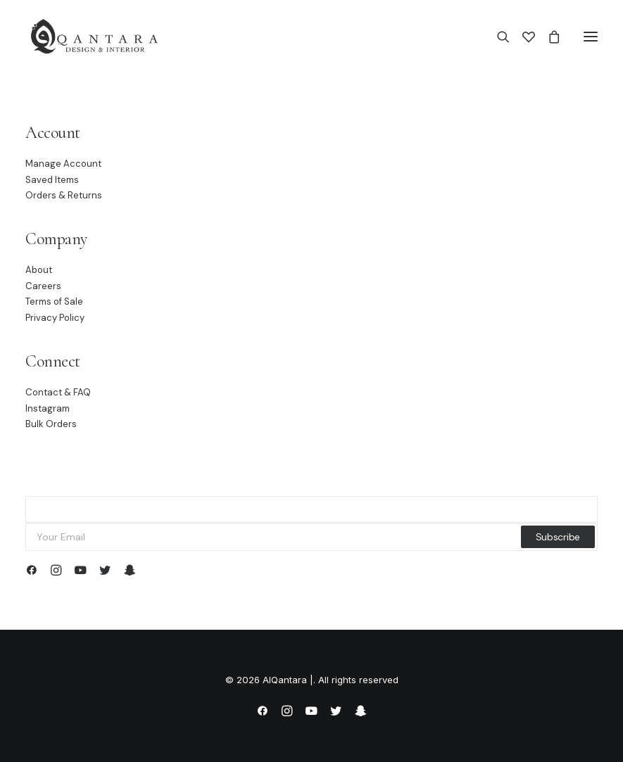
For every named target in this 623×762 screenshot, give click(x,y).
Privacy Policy (54, 318)
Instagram (47, 408)
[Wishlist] (522, 36)
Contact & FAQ (58, 392)
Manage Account (63, 164)
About (38, 270)
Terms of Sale (54, 301)
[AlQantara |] (94, 36)
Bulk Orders (51, 424)
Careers (43, 286)
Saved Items (52, 180)
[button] (590, 36)
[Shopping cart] (547, 36)
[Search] (497, 36)
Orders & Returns (63, 195)
